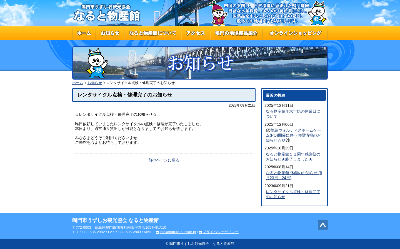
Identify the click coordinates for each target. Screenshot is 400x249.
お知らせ (95, 83)
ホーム (77, 83)
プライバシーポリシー (220, 232)
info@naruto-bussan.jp (177, 232)
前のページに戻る (163, 160)
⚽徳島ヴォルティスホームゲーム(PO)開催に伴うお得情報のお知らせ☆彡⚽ (293, 135)
